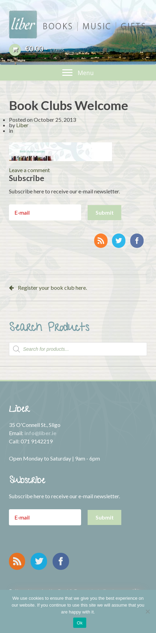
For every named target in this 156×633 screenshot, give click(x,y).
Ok (79, 622)
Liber (22, 125)
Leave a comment (29, 170)
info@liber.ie (40, 433)
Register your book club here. (52, 287)
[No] (147, 611)
